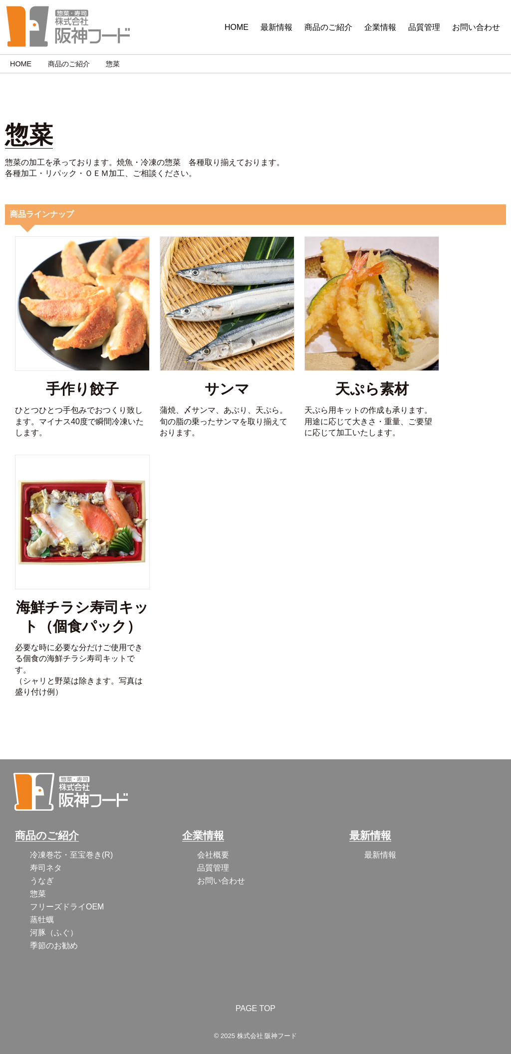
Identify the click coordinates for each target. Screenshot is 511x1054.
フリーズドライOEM (67, 906)
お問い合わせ (476, 27)
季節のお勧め (54, 945)
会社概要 (213, 855)
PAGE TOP (255, 1008)
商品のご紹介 (328, 27)
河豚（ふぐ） (54, 932)
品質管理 (424, 27)
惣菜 (38, 893)
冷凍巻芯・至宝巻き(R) (71, 855)
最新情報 (276, 27)
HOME (237, 27)
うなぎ (42, 881)
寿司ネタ (46, 868)
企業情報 (380, 27)
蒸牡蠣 (42, 919)
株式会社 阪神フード (267, 1036)
